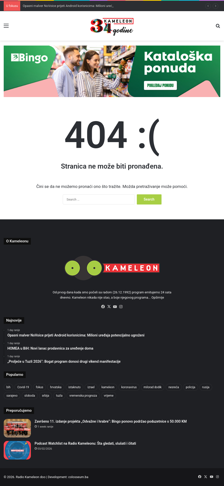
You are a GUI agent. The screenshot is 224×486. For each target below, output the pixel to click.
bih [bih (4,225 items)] (8, 387)
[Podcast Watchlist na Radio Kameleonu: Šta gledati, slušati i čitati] (17, 450)
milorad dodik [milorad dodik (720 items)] (153, 387)
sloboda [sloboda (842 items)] (29, 395)
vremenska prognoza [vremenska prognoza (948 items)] (83, 395)
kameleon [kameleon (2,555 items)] (108, 387)
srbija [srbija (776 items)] (45, 395)
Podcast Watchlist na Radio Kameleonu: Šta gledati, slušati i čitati (85, 443)
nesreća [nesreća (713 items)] (173, 387)
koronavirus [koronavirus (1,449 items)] (129, 387)
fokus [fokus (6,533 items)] (39, 387)
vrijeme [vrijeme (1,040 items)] (109, 395)
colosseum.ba (78, 477)
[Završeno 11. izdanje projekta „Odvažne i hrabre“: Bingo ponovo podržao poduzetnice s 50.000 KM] (17, 428)
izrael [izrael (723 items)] (91, 387)
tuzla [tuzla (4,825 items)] (59, 395)
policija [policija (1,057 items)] (190, 387)
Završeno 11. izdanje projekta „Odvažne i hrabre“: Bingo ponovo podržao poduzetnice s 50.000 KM (111, 421)
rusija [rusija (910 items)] (205, 387)
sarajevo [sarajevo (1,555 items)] (12, 395)
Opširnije (157, 297)
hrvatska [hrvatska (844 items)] (55, 387)
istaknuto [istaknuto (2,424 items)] (74, 387)
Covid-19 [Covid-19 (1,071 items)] (23, 387)
